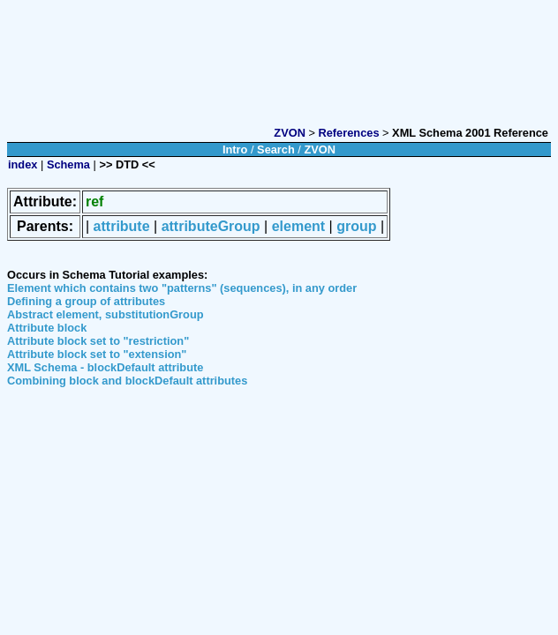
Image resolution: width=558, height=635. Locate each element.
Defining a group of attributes (86, 301)
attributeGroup (211, 226)
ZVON (289, 132)
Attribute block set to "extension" (96, 354)
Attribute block (47, 327)
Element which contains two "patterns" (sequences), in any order (182, 288)
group (356, 226)
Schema (68, 164)
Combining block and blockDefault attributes (127, 380)
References (349, 132)
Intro (234, 149)
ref (94, 201)
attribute (122, 226)
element (298, 226)
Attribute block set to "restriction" (98, 340)
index (22, 164)
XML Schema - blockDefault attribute (105, 367)
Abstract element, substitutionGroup (105, 314)
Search (276, 149)
